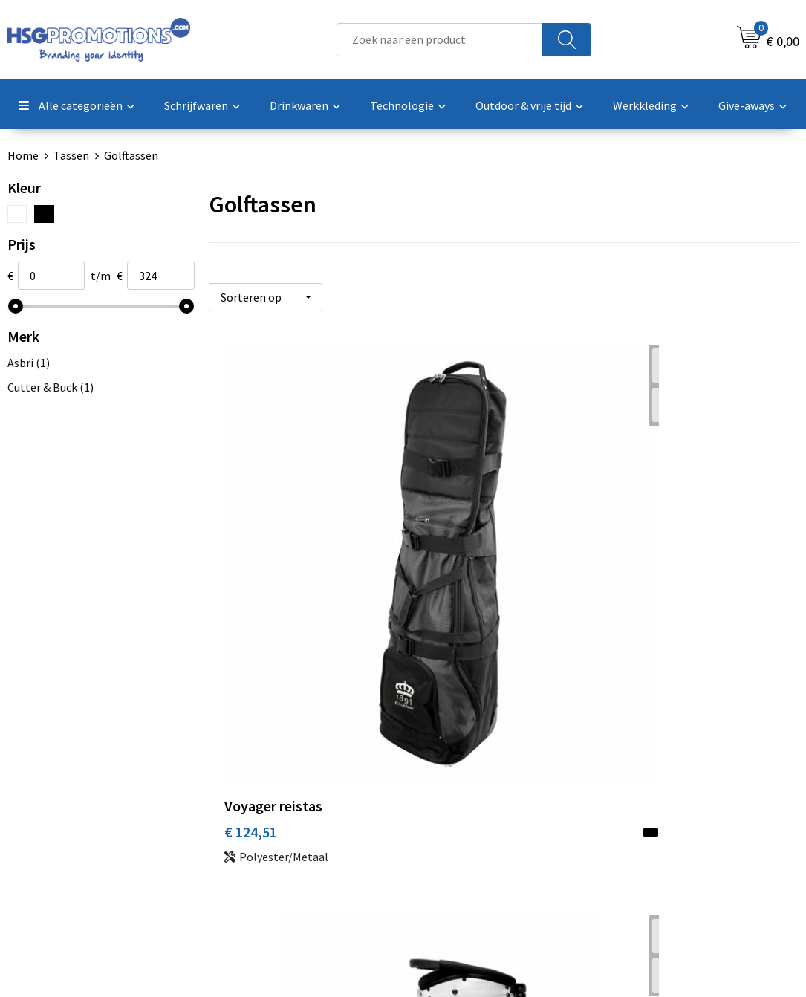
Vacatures (450, 817)
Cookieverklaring (662, 771)
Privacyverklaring (663, 794)
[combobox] (440, 39)
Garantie (447, 794)
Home (23, 155)
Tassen (71, 155)
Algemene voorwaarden (679, 749)
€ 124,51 (250, 557)
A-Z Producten (268, 794)
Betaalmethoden (469, 771)
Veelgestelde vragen (282, 771)
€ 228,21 (447, 557)
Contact (446, 749)
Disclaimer (646, 817)
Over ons (253, 749)
